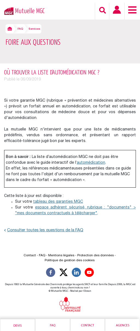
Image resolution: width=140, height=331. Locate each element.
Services (34, 29)
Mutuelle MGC (30, 11)
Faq (52, 325)
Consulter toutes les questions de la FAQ (43, 230)
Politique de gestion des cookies (70, 260)
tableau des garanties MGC (58, 202)
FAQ (20, 29)
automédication (91, 163)
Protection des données (95, 255)
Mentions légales (61, 255)
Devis (17, 325)
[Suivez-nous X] (63, 273)
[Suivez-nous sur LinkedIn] (76, 273)
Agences (122, 325)
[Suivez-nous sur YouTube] (89, 273)
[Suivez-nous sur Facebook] (50, 273)
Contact (87, 325)
